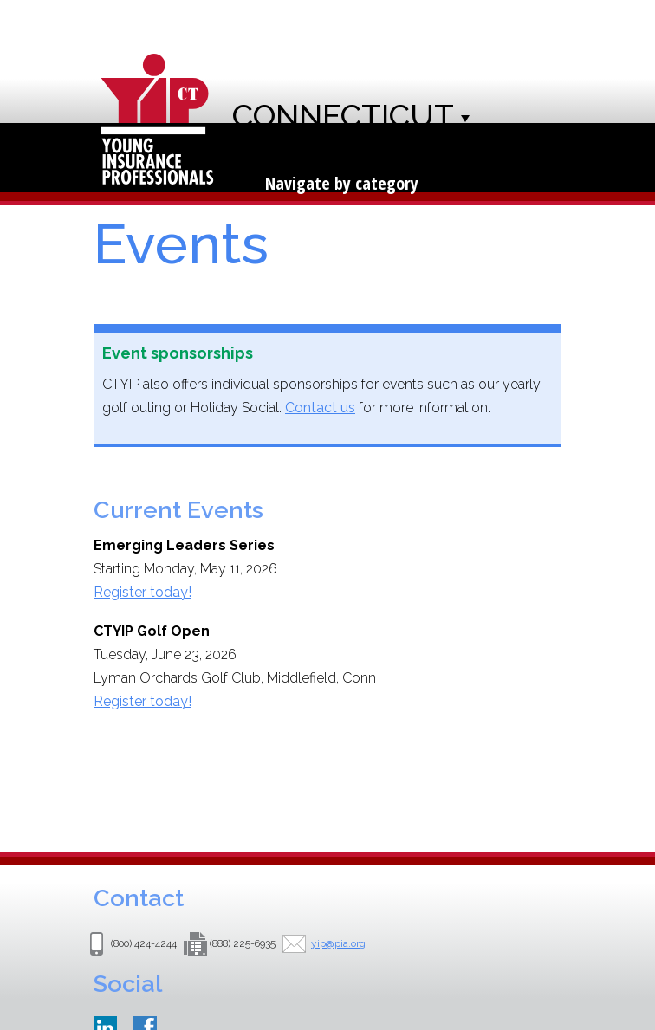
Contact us (320, 407)
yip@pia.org (338, 943)
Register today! (142, 592)
